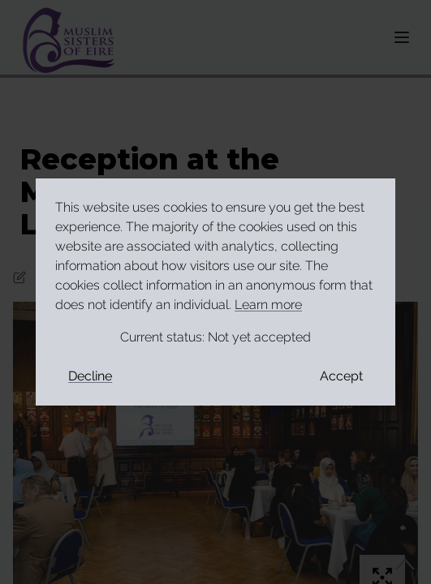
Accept (341, 376)
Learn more (268, 304)
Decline (90, 376)
